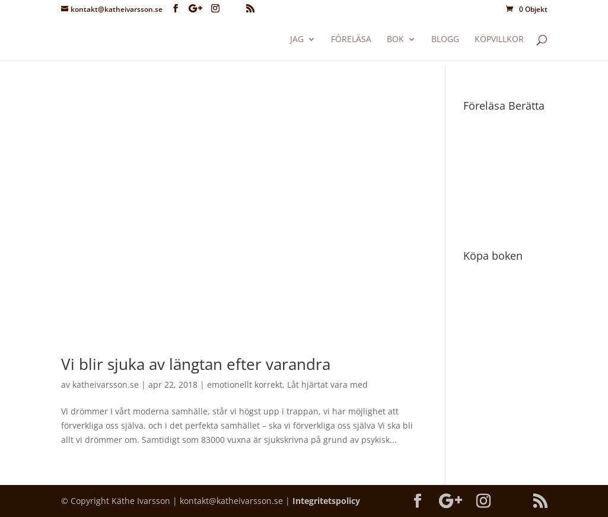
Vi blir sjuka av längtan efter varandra (195, 364)
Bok (395, 39)
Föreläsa (351, 39)
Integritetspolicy (326, 500)
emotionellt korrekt (244, 384)
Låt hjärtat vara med (327, 384)
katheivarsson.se (105, 384)
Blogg (445, 39)
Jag (297, 39)
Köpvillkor (499, 39)
